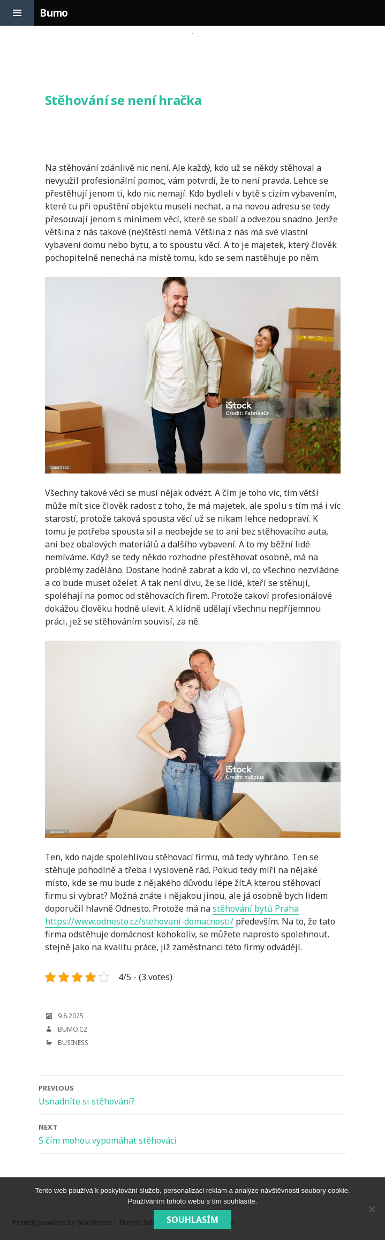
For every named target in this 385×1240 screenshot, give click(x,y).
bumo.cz (73, 1029)
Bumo (54, 13)
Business (73, 1042)
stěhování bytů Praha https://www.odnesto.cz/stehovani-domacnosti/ (172, 915)
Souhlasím (192, 1220)
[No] (371, 1209)
